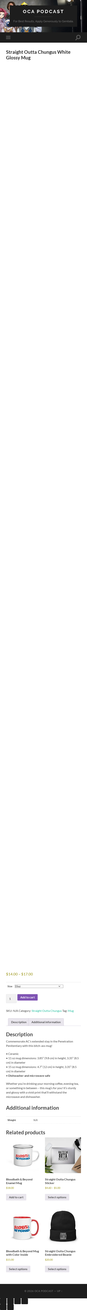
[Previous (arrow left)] (3, 1307)
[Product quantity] (11, 998)
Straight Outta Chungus (47, 1010)
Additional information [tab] (46, 1022)
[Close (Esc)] (24, 1301)
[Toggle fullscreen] (10, 1301)
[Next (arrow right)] (10, 1307)
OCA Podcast (43, 11)
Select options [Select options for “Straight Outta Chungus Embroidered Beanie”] (57, 1269)
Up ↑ (60, 1291)
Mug (71, 1010)
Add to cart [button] (16, 1197)
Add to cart (27, 997)
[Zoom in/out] (3, 1301)
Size (9, 986)
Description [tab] (19, 1022)
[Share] (17, 1301)
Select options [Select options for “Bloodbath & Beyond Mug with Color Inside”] (18, 1269)
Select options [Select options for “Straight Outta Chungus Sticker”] (57, 1197)
